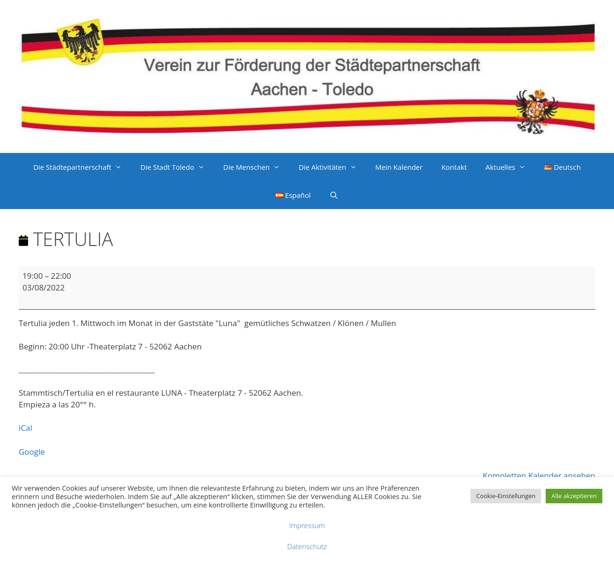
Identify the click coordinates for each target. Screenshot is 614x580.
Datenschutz (307, 546)
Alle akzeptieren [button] (574, 496)
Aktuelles (509, 167)
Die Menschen (256, 167)
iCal (25, 427)
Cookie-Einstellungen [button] (505, 496)
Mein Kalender (399, 167)
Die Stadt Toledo (177, 167)
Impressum (307, 525)
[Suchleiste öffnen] (334, 195)
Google (32, 451)
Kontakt (454, 167)
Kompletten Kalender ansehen (539, 475)
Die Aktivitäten (332, 167)
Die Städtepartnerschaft (82, 167)
